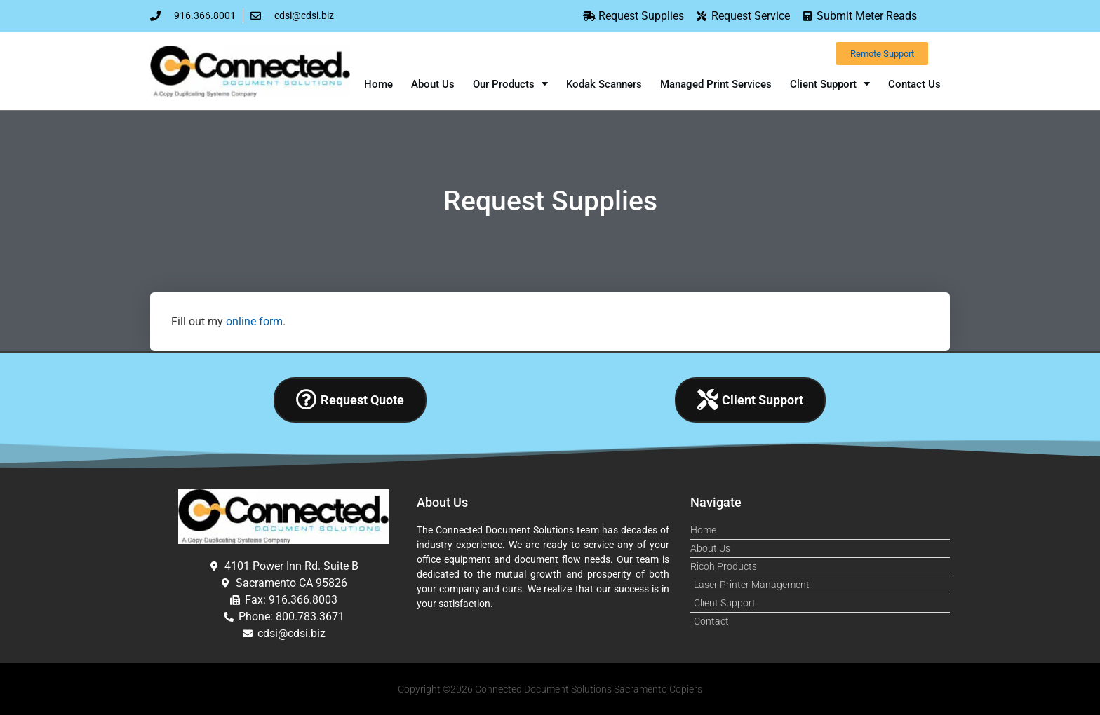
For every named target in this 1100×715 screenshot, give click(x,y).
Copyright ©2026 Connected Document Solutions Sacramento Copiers (550, 689)
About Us (433, 84)
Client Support (830, 84)
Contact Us (914, 84)
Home (378, 84)
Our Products (510, 84)
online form (254, 321)
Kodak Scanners (604, 84)
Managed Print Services (716, 84)
